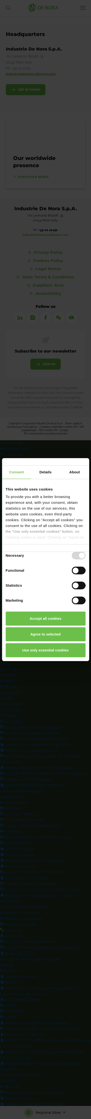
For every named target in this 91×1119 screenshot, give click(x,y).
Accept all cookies (45, 618)
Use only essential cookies (45, 650)
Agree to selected (45, 634)
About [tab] (74, 472)
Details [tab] (46, 472)
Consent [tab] (16, 472)
